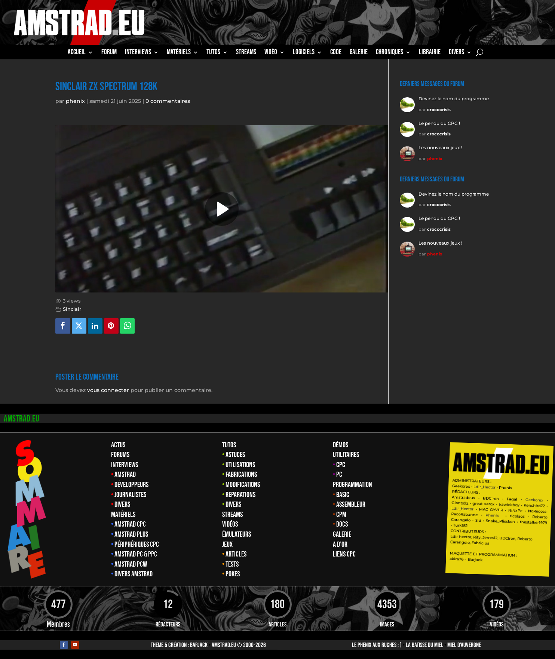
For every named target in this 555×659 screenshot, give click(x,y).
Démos (340, 445)
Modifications (243, 484)
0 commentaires (167, 101)
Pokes (233, 574)
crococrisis (439, 109)
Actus (118, 445)
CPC (340, 464)
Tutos (229, 445)
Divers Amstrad (133, 574)
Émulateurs (236, 534)
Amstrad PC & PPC (135, 554)
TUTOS (213, 53)
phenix (75, 101)
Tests (232, 564)
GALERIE (359, 53)
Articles (236, 554)
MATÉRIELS (179, 53)
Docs (342, 524)
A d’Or (340, 544)
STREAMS (246, 53)
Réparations (240, 494)
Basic (342, 494)
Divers (456, 53)
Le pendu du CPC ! (439, 123)
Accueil (77, 53)
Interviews (124, 464)
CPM (341, 514)
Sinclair (72, 309)
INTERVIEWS (138, 53)
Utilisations (240, 464)
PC (339, 474)
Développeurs (131, 484)
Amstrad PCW (130, 564)
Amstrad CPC (130, 524)
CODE (335, 53)
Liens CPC (344, 554)
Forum (109, 53)
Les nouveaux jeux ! (440, 147)
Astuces (235, 454)
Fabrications (241, 474)
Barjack (199, 645)
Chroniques (389, 53)
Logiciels (304, 53)
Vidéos (230, 524)
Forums (120, 454)
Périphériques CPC (136, 544)
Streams (232, 514)
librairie (430, 53)
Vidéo (270, 53)
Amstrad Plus (131, 534)
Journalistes (130, 494)
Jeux (227, 544)
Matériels (123, 514)
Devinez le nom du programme (453, 98)
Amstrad (125, 474)
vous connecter (108, 390)
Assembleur (350, 504)
